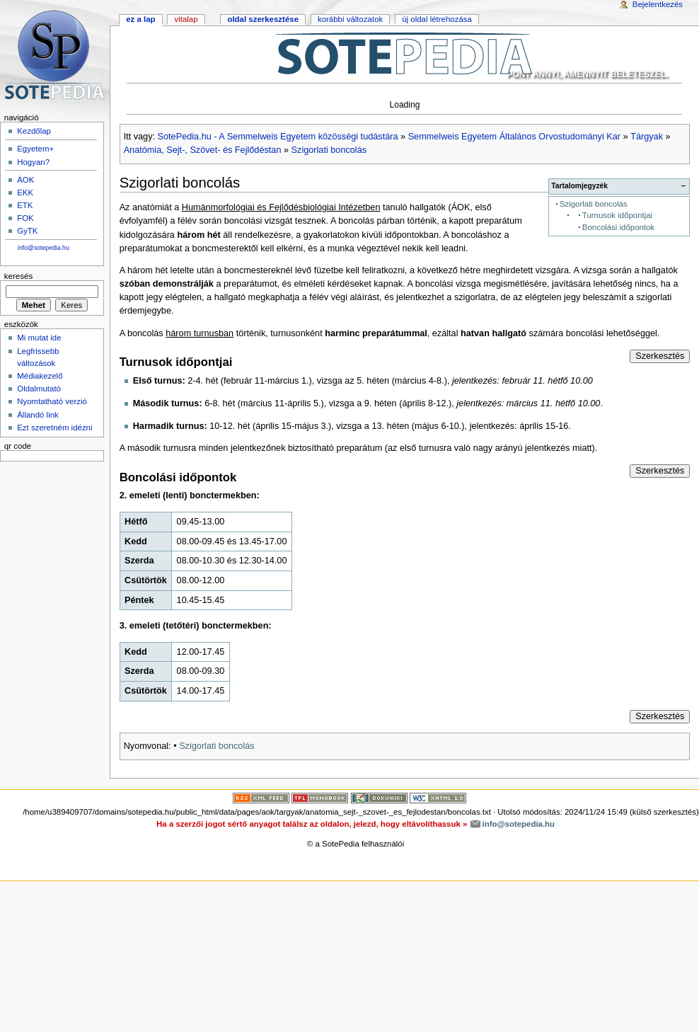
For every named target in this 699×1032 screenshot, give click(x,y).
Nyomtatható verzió (52, 401)
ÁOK (25, 180)
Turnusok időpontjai (617, 215)
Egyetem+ (35, 148)
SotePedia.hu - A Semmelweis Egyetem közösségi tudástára (278, 137)
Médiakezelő (39, 376)
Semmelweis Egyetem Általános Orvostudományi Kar (514, 137)
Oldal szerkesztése (263, 19)
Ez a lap (140, 19)
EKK (25, 192)
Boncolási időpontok (618, 227)
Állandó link (38, 415)
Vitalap (185, 19)
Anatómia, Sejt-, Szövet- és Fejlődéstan (203, 150)
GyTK (27, 231)
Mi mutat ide (39, 337)
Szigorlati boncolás (329, 150)
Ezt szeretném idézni (54, 427)
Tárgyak (646, 137)
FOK (25, 218)
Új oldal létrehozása (437, 19)
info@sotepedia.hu (43, 247)
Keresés (18, 276)
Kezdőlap (34, 131)
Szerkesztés (659, 356)
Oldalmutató (39, 388)
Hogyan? (33, 162)
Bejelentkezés (657, 4)
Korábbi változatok (350, 19)
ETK (25, 205)
